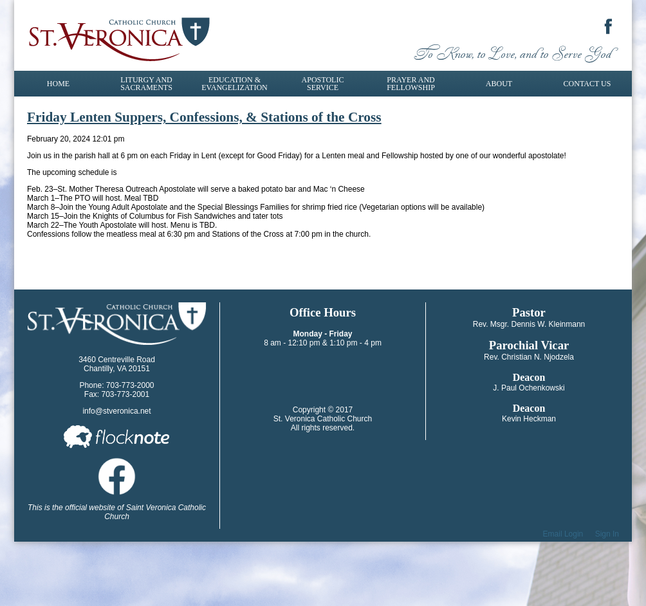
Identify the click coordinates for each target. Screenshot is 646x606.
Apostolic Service (323, 83)
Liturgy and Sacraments (146, 83)
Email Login (563, 533)
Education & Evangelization (234, 83)
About (499, 83)
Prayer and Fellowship (411, 83)
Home (58, 83)
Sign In (607, 533)
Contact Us (587, 83)
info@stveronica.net (116, 411)
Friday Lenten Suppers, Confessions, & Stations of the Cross (204, 117)
